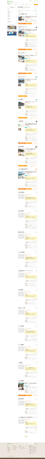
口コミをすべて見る (35, 38)
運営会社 (8, 456)
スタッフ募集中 (26, 151)
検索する (36, 4)
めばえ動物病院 (20, 289)
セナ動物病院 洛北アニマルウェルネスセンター (25, 270)
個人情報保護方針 (14, 449)
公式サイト (29, 23)
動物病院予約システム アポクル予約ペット (33, 449)
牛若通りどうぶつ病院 (21, 307)
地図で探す (9, 14)
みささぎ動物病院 (21, 380)
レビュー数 (25, 10)
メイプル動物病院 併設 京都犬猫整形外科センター (26, 417)
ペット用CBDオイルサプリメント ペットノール (23, 448)
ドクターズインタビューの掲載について (33, 448)
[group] (30, 36)
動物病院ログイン (36, 443)
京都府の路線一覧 (10, 12)
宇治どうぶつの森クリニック (22, 52)
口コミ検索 (9, 448)
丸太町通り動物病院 (21, 192)
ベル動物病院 (20, 362)
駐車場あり (29, 58)
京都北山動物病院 (21, 146)
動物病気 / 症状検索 (9, 449)
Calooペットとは (30, 1)
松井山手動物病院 (21, 210)
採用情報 (10, 456)
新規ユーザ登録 (34, 1)
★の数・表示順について (35, 10)
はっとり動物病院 (21, 344)
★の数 (22, 10)
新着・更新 (28, 10)
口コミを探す (11, 3)
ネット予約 (22, 23)
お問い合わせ (13, 456)
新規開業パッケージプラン (31, 453)
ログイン (37, 1)
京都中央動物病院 (21, 398)
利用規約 (14, 448)
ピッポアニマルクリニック (22, 76)
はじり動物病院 (20, 99)
